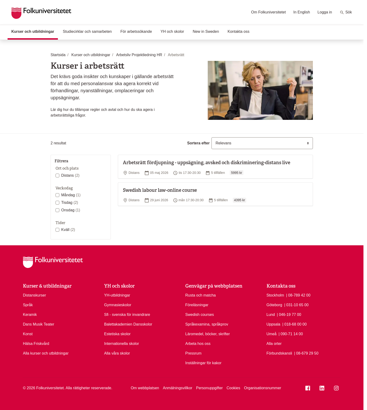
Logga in (325, 12)
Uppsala (274, 324)
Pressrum (193, 353)
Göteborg (274, 305)
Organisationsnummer (262, 388)
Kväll (68, 230)
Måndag (71, 195)
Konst (28, 334)
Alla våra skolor (117, 353)
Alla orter (274, 344)
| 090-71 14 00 (291, 333)
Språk (28, 305)
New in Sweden (206, 31)
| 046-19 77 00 (289, 314)
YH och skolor (172, 31)
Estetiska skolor (117, 334)
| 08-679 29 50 (306, 353)
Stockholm (275, 295)
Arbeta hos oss (198, 344)
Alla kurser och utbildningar (46, 353)
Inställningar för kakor (203, 363)
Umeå (272, 334)
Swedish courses (199, 315)
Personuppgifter (209, 388)
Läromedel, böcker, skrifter (207, 334)
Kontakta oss (239, 31)
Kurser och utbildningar (34, 31)
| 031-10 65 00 (296, 304)
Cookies (233, 388)
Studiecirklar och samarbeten (87, 31)
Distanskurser (34, 295)
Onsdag (70, 210)
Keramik (30, 315)
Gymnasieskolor (117, 305)
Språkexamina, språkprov (206, 324)
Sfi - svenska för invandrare (127, 315)
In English (301, 12)
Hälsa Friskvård (36, 344)
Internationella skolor (121, 344)
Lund (271, 315)
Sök (346, 12)
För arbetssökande (136, 31)
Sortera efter (198, 143)
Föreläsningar (196, 305)
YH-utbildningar (117, 295)
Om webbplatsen (145, 388)
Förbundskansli (279, 353)
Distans (70, 175)
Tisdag (69, 203)
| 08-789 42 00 (298, 295)
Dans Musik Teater (38, 324)
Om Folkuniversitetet (268, 12)
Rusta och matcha (200, 295)
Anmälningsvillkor (177, 388)
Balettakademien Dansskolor (128, 324)
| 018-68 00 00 (294, 324)
